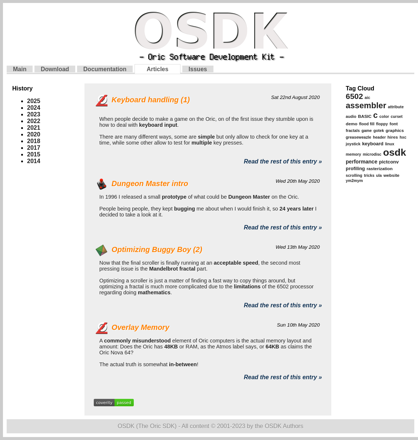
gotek (379, 130)
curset (396, 116)
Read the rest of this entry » (283, 161)
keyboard (373, 143)
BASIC (365, 116)
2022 (33, 121)
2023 (33, 114)
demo (351, 123)
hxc (402, 137)
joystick (353, 144)
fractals (353, 130)
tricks (369, 175)
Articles (158, 69)
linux (389, 144)
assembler (366, 105)
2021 (33, 128)
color (384, 116)
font (393, 123)
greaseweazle (358, 137)
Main (19, 69)
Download (55, 69)
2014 (33, 161)
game (366, 130)
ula (379, 175)
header (379, 137)
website (391, 175)
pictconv (389, 162)
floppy (382, 124)
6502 (354, 96)
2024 (33, 108)
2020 (33, 134)
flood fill (366, 124)
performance (361, 162)
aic (367, 97)
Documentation (104, 69)
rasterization (379, 168)
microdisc (372, 154)
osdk (394, 152)
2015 (33, 154)
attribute (396, 107)
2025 (33, 101)
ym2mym (354, 180)
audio (351, 116)
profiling (355, 168)
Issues (198, 69)
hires (393, 137)
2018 (33, 141)
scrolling (354, 175)
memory (353, 154)
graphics (395, 130)
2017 (33, 148)
